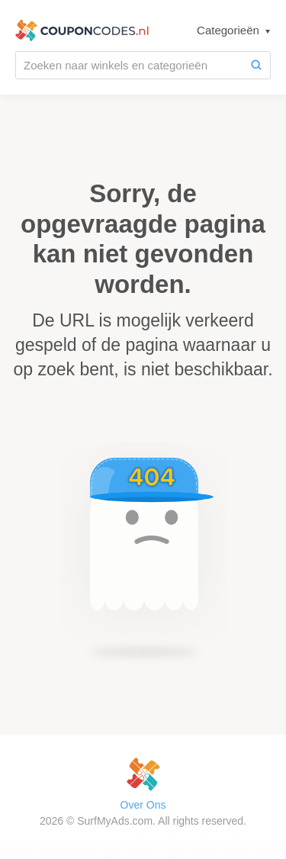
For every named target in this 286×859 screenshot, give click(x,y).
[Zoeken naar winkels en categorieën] (129, 65)
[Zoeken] (256, 65)
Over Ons (143, 805)
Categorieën (229, 30)
